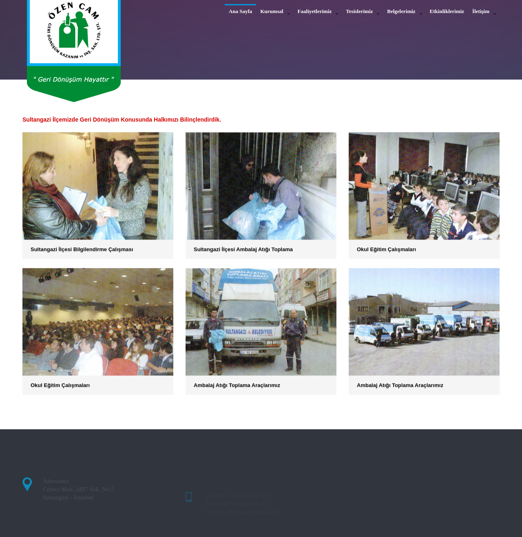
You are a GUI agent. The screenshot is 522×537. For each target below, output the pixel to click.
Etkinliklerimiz (447, 11)
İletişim (480, 11)
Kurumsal (271, 11)
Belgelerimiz (401, 11)
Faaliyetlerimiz (315, 11)
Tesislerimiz (359, 11)
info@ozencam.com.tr (253, 518)
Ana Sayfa (240, 11)
